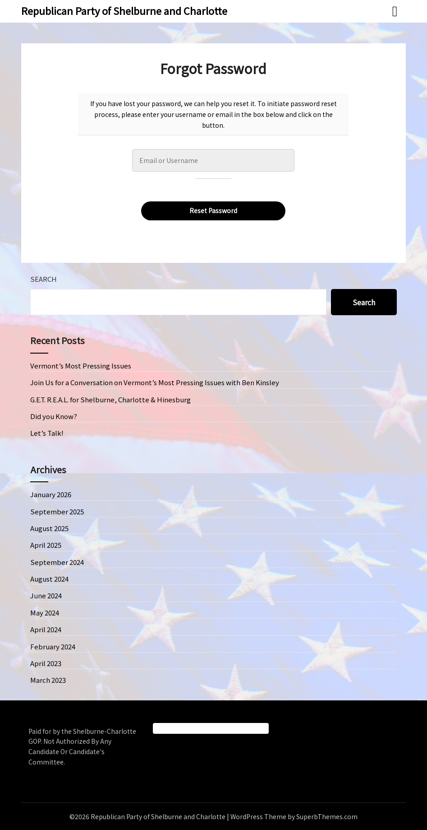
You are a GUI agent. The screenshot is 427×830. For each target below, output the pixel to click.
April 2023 (45, 663)
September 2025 (57, 511)
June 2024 (46, 595)
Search (43, 279)
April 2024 (45, 629)
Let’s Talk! (47, 433)
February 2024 (52, 646)
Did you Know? (53, 416)
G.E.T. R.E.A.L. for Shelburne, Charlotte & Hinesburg (110, 399)
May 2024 (44, 612)
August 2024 (49, 578)
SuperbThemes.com (327, 816)
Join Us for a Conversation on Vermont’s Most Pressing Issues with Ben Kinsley (154, 382)
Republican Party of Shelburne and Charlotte (124, 10)
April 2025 (45, 545)
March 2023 (48, 680)
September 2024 (57, 562)
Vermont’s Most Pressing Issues (80, 365)
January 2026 (50, 494)
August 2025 (49, 528)
